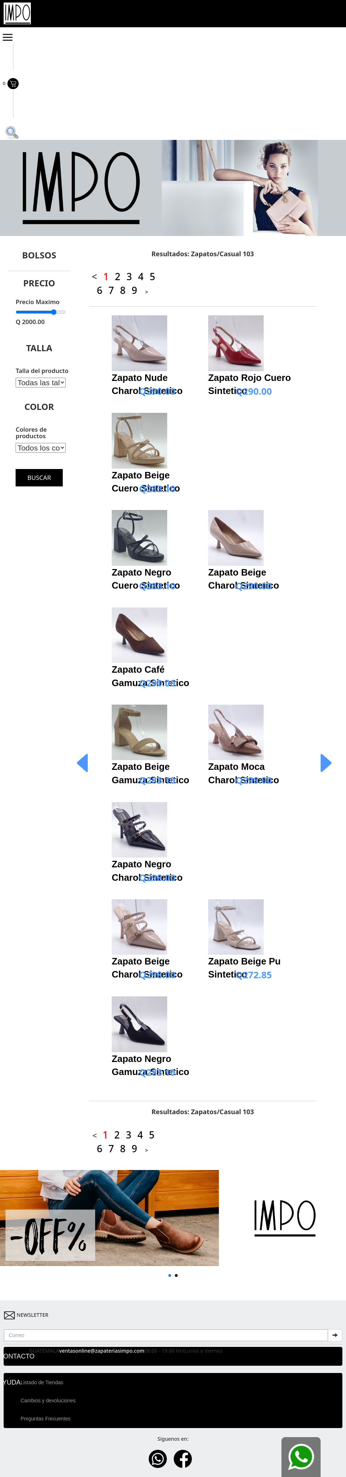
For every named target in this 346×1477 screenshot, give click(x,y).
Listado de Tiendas (42, 1382)
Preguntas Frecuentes (46, 1419)
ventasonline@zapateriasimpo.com (101, 1350)
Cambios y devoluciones (48, 1400)
